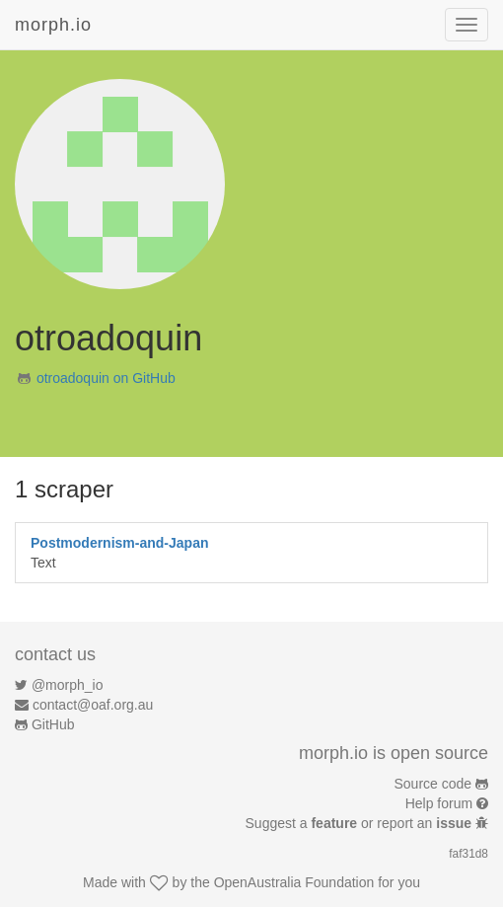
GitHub (53, 724)
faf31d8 (468, 854)
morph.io (53, 25)
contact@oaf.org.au (93, 705)
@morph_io (68, 685)
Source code (433, 784)
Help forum (438, 803)
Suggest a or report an (360, 823)
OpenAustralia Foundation (294, 882)
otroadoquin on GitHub (106, 378)
